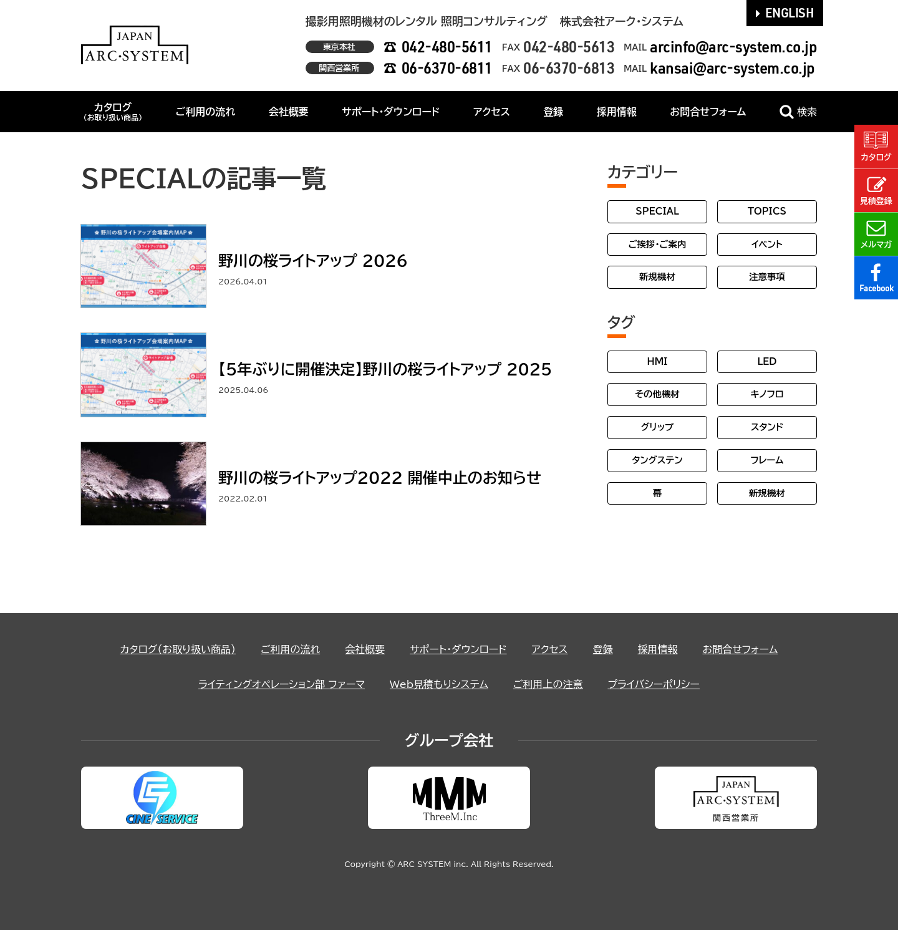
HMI (657, 361)
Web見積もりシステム (439, 684)
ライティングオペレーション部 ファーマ (281, 684)
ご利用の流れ (206, 112)
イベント (767, 244)
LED (766, 361)
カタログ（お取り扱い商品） (178, 649)
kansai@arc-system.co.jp (732, 67)
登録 (553, 112)
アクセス (491, 112)
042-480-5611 (447, 46)
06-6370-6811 (447, 67)
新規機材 (657, 276)
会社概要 (289, 112)
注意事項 (767, 276)
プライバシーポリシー (653, 684)
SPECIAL (657, 211)
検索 (798, 112)
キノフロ (766, 394)
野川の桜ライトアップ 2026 (313, 260)
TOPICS (767, 211)
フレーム (766, 460)
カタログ (112, 111)
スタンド (767, 427)
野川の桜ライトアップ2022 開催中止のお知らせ (379, 477)
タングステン (657, 460)
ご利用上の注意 (548, 684)
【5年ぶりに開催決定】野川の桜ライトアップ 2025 (385, 369)
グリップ (657, 427)
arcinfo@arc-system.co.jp (733, 46)
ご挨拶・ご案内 (658, 244)
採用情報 (617, 112)
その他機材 (657, 394)
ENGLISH (785, 12)
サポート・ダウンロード (391, 112)
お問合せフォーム (708, 112)
